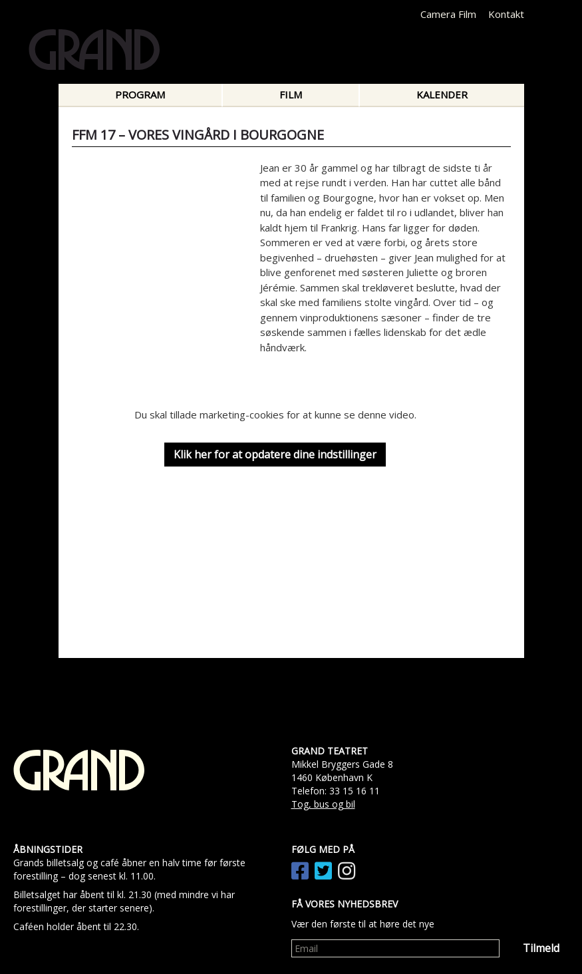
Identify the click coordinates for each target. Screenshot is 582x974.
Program (140, 94)
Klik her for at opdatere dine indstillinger (275, 454)
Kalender (442, 94)
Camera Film (448, 14)
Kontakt (506, 14)
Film (290, 94)
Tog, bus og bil (323, 804)
